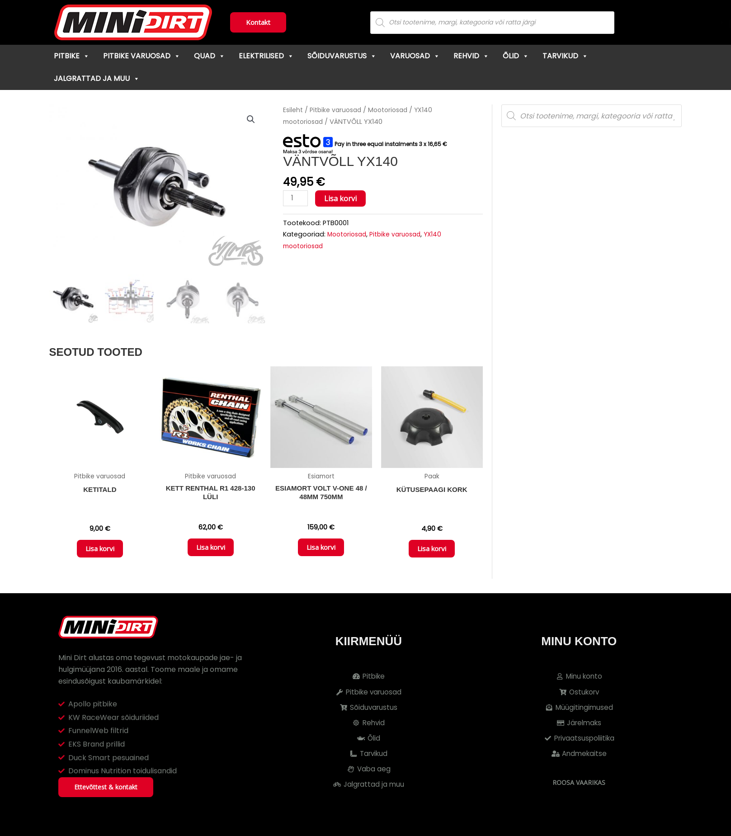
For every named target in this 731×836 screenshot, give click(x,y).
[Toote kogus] (296, 198)
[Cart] (672, 22)
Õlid (516, 56)
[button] (250, 120)
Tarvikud (565, 56)
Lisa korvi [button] (100, 553)
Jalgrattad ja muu (97, 78)
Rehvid (471, 56)
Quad (209, 56)
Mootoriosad (393, 109)
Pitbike (72, 56)
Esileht (293, 109)
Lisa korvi (341, 198)
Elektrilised (266, 56)
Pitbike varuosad (141, 56)
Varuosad (415, 56)
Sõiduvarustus (342, 56)
